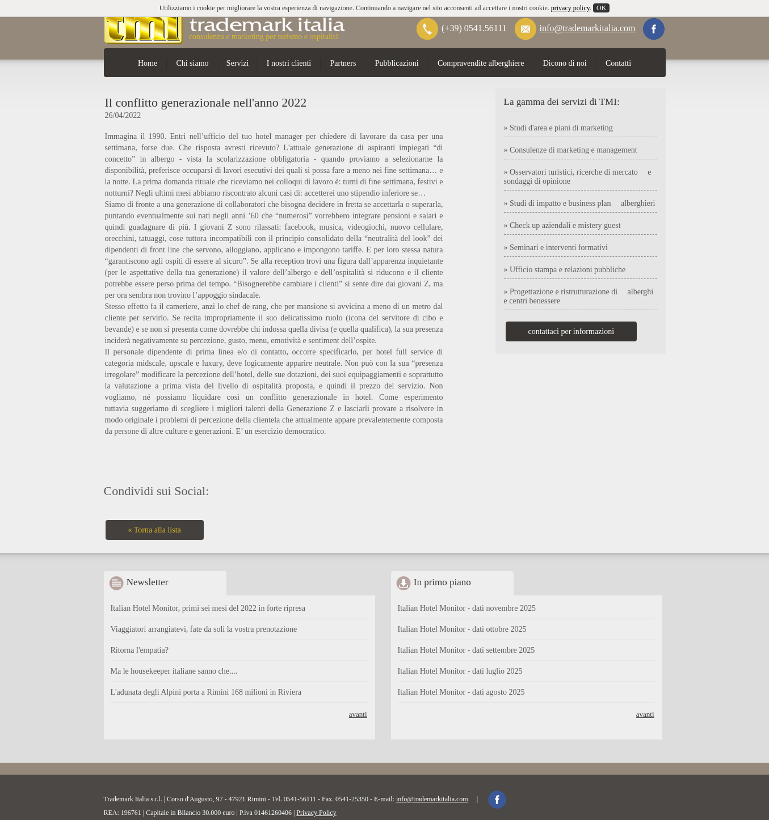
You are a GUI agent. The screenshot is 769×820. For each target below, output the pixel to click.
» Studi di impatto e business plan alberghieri (579, 203)
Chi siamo (192, 63)
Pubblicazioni (397, 63)
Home (147, 63)
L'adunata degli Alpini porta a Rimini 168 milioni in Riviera (206, 692)
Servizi (237, 63)
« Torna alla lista (154, 530)
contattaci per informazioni (571, 331)
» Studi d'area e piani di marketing (558, 128)
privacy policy (570, 8)
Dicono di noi (565, 63)
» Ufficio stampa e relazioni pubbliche (565, 269)
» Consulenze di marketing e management (570, 150)
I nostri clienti (289, 63)
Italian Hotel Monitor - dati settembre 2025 (466, 650)
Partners (343, 63)
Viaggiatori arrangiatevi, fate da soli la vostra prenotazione (204, 629)
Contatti (618, 63)
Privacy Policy (316, 813)
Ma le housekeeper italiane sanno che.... (174, 671)
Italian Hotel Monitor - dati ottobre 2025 (462, 629)
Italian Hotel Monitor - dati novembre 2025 (467, 608)
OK (601, 8)
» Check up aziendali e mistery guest (562, 225)
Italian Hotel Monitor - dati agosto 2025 (461, 692)
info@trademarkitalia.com (588, 28)
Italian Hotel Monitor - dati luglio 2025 (460, 671)
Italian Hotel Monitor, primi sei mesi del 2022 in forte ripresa (208, 608)
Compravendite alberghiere (481, 63)
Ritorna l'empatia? (140, 650)
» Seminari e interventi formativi (556, 247)
